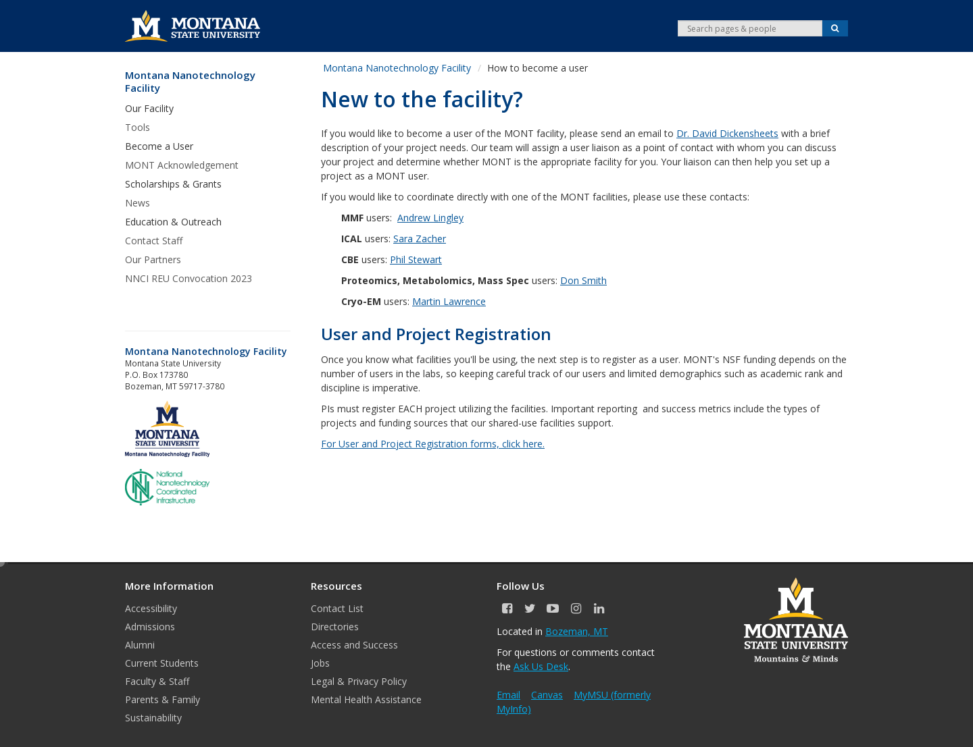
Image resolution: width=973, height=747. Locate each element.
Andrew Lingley (430, 217)
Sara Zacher (419, 238)
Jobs (320, 663)
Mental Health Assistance (366, 699)
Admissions (150, 626)
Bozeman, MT (576, 631)
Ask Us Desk (541, 666)
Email (508, 694)
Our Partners (153, 259)
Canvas (547, 694)
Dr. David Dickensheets (727, 133)
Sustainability (153, 717)
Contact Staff (153, 240)
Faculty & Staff (157, 681)
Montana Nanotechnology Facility (190, 82)
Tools (137, 127)
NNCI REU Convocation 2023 (188, 278)
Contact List (337, 608)
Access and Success (354, 644)
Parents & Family (162, 699)
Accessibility (151, 608)
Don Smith (583, 280)
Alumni (140, 644)
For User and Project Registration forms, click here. (433, 443)
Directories (335, 626)
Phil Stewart (416, 259)
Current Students (162, 663)
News (137, 202)
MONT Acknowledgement (182, 165)
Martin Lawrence (449, 301)
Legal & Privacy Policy (359, 681)
